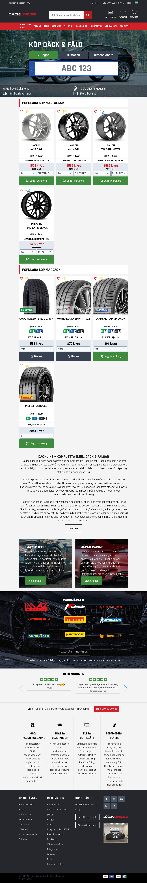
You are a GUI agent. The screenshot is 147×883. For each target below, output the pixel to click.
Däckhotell (126, 26)
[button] (126, 688)
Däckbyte (56, 26)
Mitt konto (52, 839)
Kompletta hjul (25, 26)
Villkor (50, 824)
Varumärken (111, 26)
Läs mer (73, 528)
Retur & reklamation (56, 834)
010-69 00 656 (109, 3)
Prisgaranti (52, 849)
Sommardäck (26, 814)
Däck (46, 26)
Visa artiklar (35, 580)
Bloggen (51, 819)
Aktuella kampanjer (28, 834)
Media (50, 859)
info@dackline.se (126, 3)
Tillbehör (69, 26)
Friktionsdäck (25, 819)
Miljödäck (23, 829)
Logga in (95, 3)
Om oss (51, 854)
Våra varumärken (55, 844)
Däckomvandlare (55, 864)
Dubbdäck (24, 824)
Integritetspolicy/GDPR (58, 829)
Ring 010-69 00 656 (106, 709)
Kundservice (96, 26)
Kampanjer (81, 26)
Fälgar (37, 26)
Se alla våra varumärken (73, 652)
